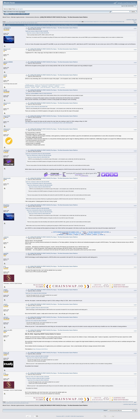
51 (69, 21)
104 (28, 22)
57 (78, 21)
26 (32, 21)
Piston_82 (6, 352)
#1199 (135, 353)
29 (37, 21)
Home (7, 13)
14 (15, 21)
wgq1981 (5, 253)
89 (3, 22)
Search (14, 13)
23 (28, 21)
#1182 (135, 49)
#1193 (135, 254)
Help (11, 13)
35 (46, 21)
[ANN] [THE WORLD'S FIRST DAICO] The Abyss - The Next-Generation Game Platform (64, 17)
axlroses (5, 317)
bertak (5, 75)
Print (135, 22)
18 (21, 21)
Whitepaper (27, 87)
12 (12, 21)
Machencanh (7, 49)
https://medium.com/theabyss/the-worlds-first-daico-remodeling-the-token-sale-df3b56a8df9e (49, 122)
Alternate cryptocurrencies (17, 17)
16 (18, 21)
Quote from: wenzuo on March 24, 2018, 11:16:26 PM (37, 31)
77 (107, 21)
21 (25, 21)
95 (12, 22)
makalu (5, 289)
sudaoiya (5, 237)
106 (32, 22)
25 (31, 21)
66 (91, 21)
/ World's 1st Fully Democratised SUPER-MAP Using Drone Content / (45, 84)
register (21, 8)
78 (109, 21)
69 (96, 21)
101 (21, 22)
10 (9, 21)
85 (119, 21)
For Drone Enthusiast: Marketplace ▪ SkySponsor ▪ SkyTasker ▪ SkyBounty (42, 86)
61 (84, 21)
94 (10, 22)
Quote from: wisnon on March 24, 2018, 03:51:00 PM (38, 32)
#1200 (135, 373)
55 (75, 21)
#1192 (135, 237)
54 (73, 21)
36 (47, 21)
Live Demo (62, 87)
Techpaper (33, 87)
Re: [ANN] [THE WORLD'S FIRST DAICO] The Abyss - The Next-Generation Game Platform (53, 27)
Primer (58, 87)
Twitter (37, 87)
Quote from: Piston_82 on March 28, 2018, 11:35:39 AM (37, 376)
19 (22, 21)
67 (93, 21)
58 (79, 21)
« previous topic (130, 19)
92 (7, 22)
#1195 (135, 290)
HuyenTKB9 (6, 116)
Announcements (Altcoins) (32, 17)
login (17, 8)
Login (18, 13)
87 (122, 21)
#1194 (135, 267)
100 (19, 22)
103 (26, 22)
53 (72, 21)
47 (63, 21)
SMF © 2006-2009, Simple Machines (76, 416)
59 (80, 21)
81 (113, 21)
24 (30, 21)
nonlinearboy (7, 27)
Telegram (54, 87)
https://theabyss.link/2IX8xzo (40, 349)
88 (123, 21)
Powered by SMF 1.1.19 (61, 416)
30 (38, 21)
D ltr (4, 266)
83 (116, 21)
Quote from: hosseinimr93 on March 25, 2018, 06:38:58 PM (38, 153)
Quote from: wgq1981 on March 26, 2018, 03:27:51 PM (37, 307)
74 (103, 21)
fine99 (5, 90)
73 (101, 21)
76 (106, 21)
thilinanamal (6, 129)
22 (27, 21)
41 (54, 21)
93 (9, 22)
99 (17, 22)
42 (56, 21)
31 (40, 21)
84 (117, 21)
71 (98, 21)
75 (104, 21)
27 (34, 21)
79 (110, 21)
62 (85, 21)
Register (23, 13)
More (27, 13)
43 (57, 21)
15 (17, 21)
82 (114, 21)
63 (87, 21)
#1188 (135, 129)
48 (64, 21)
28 (35, 21)
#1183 (135, 62)
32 (41, 21)
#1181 (135, 28)
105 (30, 22)
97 (14, 22)
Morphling (6, 205)
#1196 (135, 304)
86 (120, 21)
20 (24, 21)
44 (59, 21)
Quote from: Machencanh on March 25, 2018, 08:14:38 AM (39, 155)
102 (23, 22)
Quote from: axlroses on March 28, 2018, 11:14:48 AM (37, 356)
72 (100, 21)
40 (53, 21)
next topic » (135, 20)
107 (34, 22)
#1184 (135, 75)
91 (6, 22)
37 (48, 21)
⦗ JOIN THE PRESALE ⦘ (45, 87)
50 (67, 21)
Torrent (23, 11)
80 (111, 21)
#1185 (135, 90)
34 (44, 21)
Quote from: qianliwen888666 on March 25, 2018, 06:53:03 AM (39, 93)
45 (60, 21)
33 (43, 21)
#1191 (135, 205)
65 (90, 21)
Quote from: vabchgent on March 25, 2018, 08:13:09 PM (37, 181)
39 (51, 21)
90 (4, 22)
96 (13, 22)
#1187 (135, 116)
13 (14, 21)
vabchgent (6, 150)
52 (70, 21)
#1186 (135, 103)
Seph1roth (6, 330)
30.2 (20, 11)
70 (97, 21)
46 (62, 21)
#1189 (135, 151)
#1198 (135, 330)
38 (50, 21)
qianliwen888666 (8, 62)
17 (19, 21)
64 (88, 21)
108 (36, 22)
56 (76, 21)
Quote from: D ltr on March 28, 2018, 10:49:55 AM (36, 293)
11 (11, 21)
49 (66, 21)
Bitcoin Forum (6, 17)
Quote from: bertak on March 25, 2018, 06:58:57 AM (36, 106)
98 (16, 22)
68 (94, 21)
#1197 (135, 318)
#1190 (135, 179)
